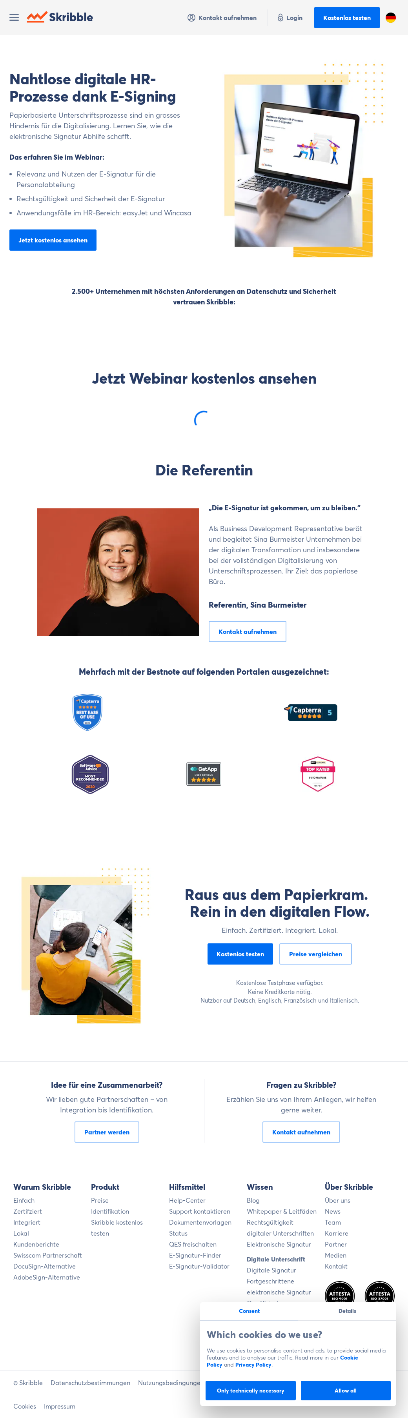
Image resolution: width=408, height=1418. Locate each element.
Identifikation (110, 1211)
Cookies (24, 1406)
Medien (335, 1255)
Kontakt (336, 1266)
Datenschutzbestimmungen (90, 1383)
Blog (253, 1200)
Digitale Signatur (271, 1270)
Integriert (26, 1222)
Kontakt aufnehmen (222, 17)
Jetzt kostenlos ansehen (52, 240)
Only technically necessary (250, 1390)
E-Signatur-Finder (195, 1255)
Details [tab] (347, 1310)
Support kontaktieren (199, 1211)
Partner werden (106, 1132)
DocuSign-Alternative (44, 1266)
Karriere (336, 1233)
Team (333, 1222)
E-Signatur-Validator (199, 1266)
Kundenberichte (36, 1244)
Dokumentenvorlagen (200, 1222)
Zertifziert (27, 1211)
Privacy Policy (253, 1364)
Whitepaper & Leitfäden (282, 1211)
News (333, 1211)
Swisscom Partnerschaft (47, 1255)
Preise (100, 1200)
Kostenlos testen (347, 18)
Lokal (21, 1233)
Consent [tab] (249, 1310)
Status (178, 1233)
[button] (391, 18)
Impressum (59, 1406)
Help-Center (187, 1200)
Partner (336, 1244)
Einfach (24, 1200)
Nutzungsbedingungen (171, 1383)
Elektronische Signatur (279, 1244)
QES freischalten (193, 1244)
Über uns (337, 1200)
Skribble (60, 17)
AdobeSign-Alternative (46, 1277)
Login (289, 17)
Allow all (346, 1390)
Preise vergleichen (315, 954)
